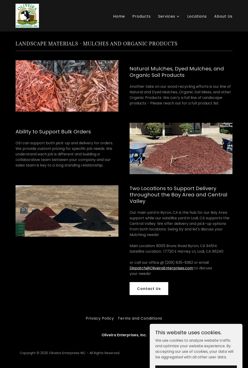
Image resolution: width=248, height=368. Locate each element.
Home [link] (119, 16)
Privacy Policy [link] (100, 318)
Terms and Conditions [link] (140, 318)
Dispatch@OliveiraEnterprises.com (161, 268)
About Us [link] (223, 16)
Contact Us (149, 288)
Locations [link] (197, 16)
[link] (27, 15)
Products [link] (141, 16)
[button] (169, 16)
